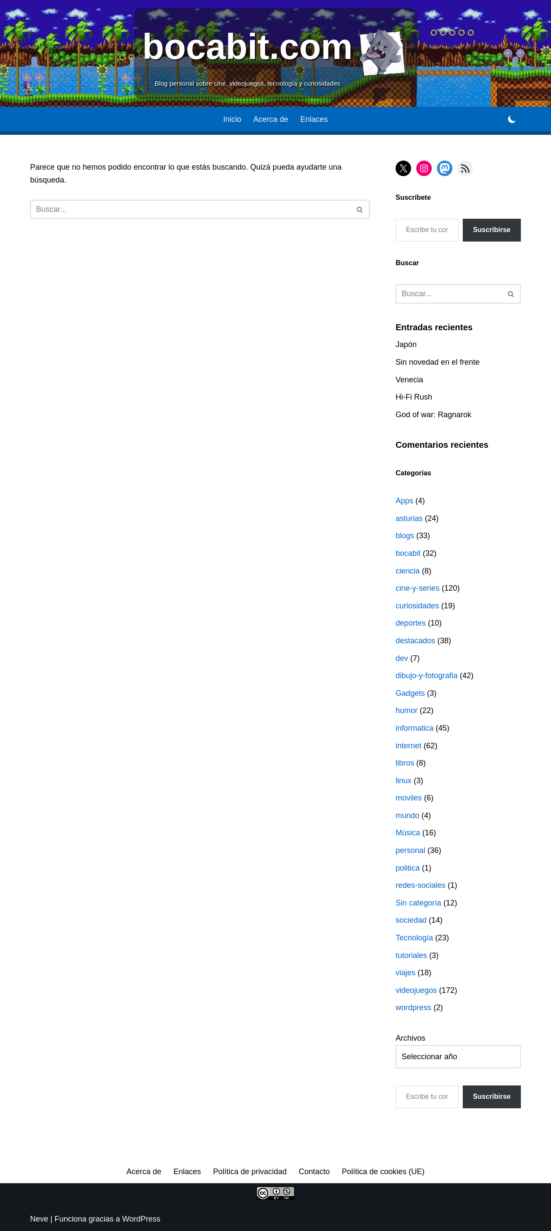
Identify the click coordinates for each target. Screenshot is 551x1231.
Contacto (314, 1171)
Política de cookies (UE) (383, 1171)
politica (408, 868)
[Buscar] (190, 209)
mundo (407, 815)
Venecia (409, 379)
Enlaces (314, 119)
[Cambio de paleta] (512, 119)
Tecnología (414, 937)
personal (410, 850)
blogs (405, 535)
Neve (39, 1219)
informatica (414, 728)
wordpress (413, 1007)
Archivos (410, 1038)
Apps (404, 500)
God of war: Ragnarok (433, 414)
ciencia (408, 571)
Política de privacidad (250, 1171)
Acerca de (270, 119)
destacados (415, 640)
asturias (409, 518)
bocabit (408, 553)
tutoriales (411, 955)
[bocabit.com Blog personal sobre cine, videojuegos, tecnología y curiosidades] (275, 53)
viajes (405, 972)
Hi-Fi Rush (414, 397)
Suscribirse (492, 229)
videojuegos (416, 990)
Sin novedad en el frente (438, 362)
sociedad (411, 920)
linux (404, 780)
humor (407, 710)
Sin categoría (418, 903)
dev (402, 658)
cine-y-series (418, 588)
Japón (406, 344)
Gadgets (410, 693)
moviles (409, 798)
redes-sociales (421, 885)
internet (408, 745)
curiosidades (417, 606)
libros (405, 763)
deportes (411, 623)
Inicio (232, 119)
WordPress (141, 1219)
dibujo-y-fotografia (427, 675)
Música (408, 832)
